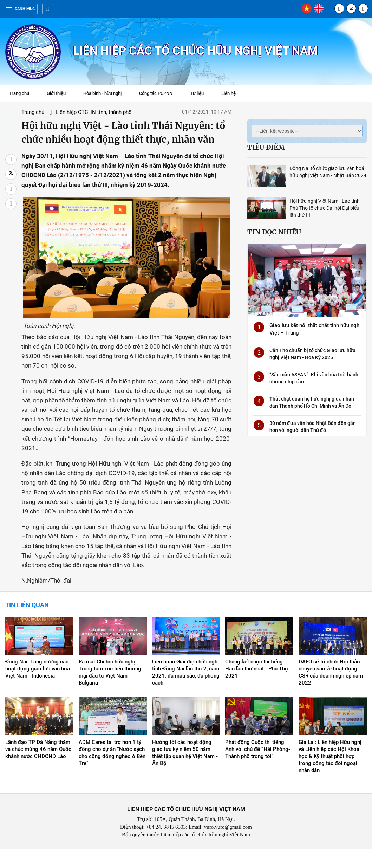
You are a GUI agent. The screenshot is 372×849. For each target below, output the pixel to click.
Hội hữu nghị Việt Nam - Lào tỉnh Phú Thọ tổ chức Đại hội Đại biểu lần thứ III (324, 208)
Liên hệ (228, 93)
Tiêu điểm (266, 147)
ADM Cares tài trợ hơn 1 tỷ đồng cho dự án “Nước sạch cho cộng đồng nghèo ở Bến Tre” (112, 753)
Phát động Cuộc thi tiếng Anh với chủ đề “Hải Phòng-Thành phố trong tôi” (257, 749)
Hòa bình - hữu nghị (102, 93)
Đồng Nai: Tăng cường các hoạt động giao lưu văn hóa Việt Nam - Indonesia (37, 669)
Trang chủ (19, 93)
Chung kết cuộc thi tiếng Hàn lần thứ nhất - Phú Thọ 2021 (256, 669)
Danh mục (20, 9)
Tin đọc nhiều (274, 232)
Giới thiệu (56, 93)
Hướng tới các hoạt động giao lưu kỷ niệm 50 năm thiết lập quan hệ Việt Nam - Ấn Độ (185, 753)
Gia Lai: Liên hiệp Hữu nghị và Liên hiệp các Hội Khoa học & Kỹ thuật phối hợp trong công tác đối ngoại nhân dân (330, 756)
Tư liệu (200, 94)
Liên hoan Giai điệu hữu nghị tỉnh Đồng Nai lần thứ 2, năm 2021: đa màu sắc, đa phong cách (186, 672)
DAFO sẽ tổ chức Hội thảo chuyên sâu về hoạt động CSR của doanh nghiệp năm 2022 (331, 672)
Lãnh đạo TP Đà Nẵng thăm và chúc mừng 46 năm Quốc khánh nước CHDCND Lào (38, 749)
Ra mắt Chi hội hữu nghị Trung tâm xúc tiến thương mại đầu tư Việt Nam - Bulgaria (110, 672)
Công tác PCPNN (155, 93)
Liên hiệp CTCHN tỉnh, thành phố (93, 112)
